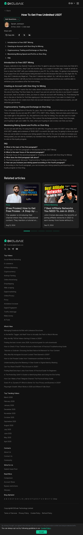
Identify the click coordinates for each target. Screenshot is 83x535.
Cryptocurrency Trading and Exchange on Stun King (27, 50)
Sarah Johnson (17, 24)
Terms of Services (10, 513)
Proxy (8, 205)
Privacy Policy (24, 513)
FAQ (9, 58)
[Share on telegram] (13, 249)
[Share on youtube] (17, 249)
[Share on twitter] (5, 249)
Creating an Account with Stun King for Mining (25, 46)
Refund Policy (47, 513)
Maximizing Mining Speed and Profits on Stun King (27, 54)
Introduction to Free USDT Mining (20, 42)
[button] (71, 3)
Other (55, 499)
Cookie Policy (35, 513)
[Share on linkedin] (9, 249)
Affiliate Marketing (51, 205)
